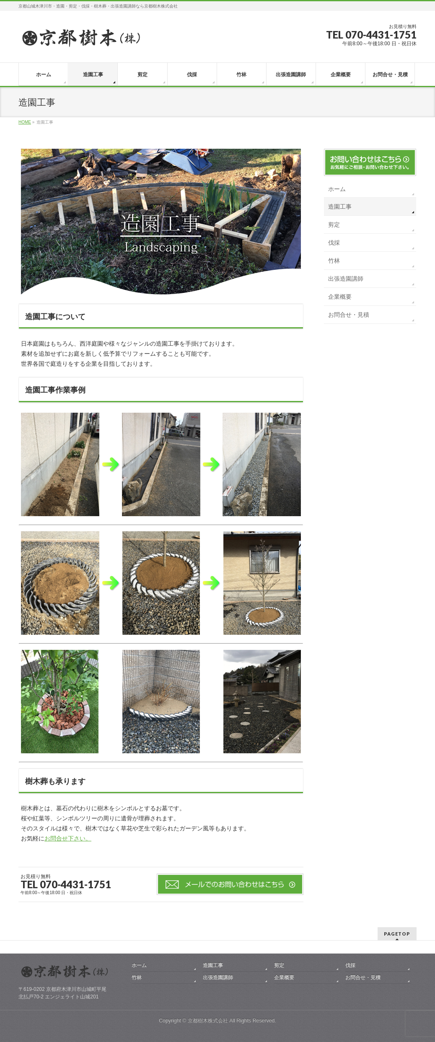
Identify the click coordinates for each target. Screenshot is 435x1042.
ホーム (337, 189)
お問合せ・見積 (348, 314)
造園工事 (340, 206)
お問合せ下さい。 (67, 838)
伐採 (334, 242)
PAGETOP (397, 933)
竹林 (334, 260)
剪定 (334, 224)
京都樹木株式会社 (208, 1021)
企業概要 (340, 296)
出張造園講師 (345, 278)
